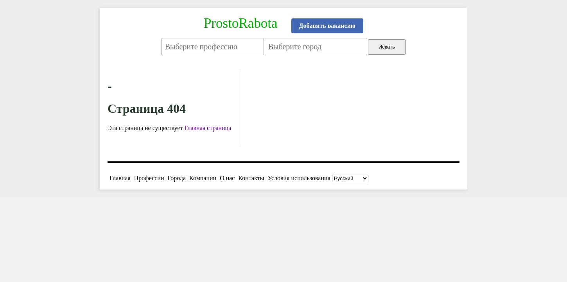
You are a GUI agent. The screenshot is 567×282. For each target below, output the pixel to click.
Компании (202, 178)
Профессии (149, 178)
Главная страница (207, 128)
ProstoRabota (241, 23)
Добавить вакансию (327, 25)
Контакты (251, 178)
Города (176, 178)
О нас (227, 178)
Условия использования (299, 178)
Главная (120, 178)
